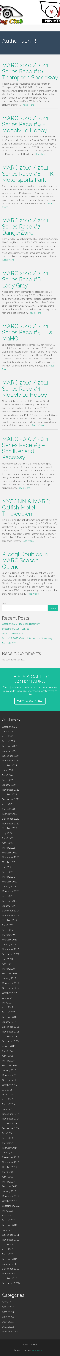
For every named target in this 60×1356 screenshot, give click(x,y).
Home (34, 1344)
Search (5, 602)
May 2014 (7, 1133)
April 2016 (7, 1055)
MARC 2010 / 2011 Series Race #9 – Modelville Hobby (25, 124)
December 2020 (10, 891)
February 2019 (9, 939)
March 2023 (8, 808)
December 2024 (10, 755)
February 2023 (9, 813)
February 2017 (9, 1017)
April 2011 (7, 1249)
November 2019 (10, 915)
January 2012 (9, 1229)
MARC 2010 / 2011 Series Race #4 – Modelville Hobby (25, 388)
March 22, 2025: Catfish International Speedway (27, 638)
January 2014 (9, 1152)
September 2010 (11, 1283)
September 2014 (11, 1128)
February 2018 (9, 973)
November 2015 (10, 1079)
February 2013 (9, 1186)
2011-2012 (8, 1307)
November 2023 (10, 789)
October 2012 (9, 1200)
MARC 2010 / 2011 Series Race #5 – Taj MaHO (27, 332)
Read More (28, 104)
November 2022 (10, 823)
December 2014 (10, 1113)
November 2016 (10, 1031)
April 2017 (7, 1007)
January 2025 (9, 750)
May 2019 (7, 925)
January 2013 (9, 1191)
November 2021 (10, 857)
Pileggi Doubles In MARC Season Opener (25, 560)
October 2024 (9, 765)
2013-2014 (8, 1316)
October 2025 (9, 726)
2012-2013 (8, 1312)
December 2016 (10, 1026)
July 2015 (7, 1089)
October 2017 (9, 992)
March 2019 (8, 934)
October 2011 (9, 1244)
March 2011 (8, 1254)
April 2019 (7, 929)
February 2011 (9, 1258)
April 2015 (7, 1099)
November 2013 (10, 1162)
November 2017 (10, 987)
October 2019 (9, 920)
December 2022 (10, 818)
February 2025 (9, 745)
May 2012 (7, 1210)
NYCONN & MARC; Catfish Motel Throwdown (26, 507)
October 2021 (9, 862)
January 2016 (9, 1070)
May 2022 (7, 838)
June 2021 (7, 867)
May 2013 (7, 1171)
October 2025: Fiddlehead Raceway (21, 623)
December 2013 (10, 1157)
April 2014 (7, 1137)
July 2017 (7, 997)
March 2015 (8, 1104)
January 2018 (9, 978)
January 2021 (9, 886)
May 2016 (7, 1050)
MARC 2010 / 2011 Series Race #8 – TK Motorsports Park (27, 173)
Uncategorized (10, 1331)
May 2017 (7, 1002)
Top (25, 1344)
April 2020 (7, 896)
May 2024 (7, 775)
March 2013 (8, 1181)
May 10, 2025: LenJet (13, 633)
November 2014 (10, 1118)
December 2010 (10, 1268)
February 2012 (9, 1225)
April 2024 (7, 779)
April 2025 (7, 736)
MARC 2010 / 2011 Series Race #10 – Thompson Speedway (30, 71)
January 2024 (9, 784)
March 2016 (8, 1060)
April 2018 (7, 963)
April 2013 (7, 1176)
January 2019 (9, 944)
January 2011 (9, 1263)
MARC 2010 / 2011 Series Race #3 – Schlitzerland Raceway (25, 448)
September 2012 (11, 1205)
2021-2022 (8, 1326)
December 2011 (10, 1234)
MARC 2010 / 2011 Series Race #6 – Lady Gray (25, 279)
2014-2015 (8, 1321)
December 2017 (10, 983)
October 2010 (9, 1278)
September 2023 (11, 799)
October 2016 (9, 1036)
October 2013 (9, 1166)
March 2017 (8, 1012)
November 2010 (10, 1273)
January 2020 (9, 905)
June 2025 (7, 731)
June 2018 (7, 958)
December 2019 (10, 910)
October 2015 (9, 1084)
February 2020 (9, 900)
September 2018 (11, 954)
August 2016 (8, 1046)
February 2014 (9, 1147)
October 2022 (9, 828)
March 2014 (8, 1142)
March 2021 (8, 876)
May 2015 (7, 1094)
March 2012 (8, 1220)
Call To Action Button (30, 701)
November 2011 (10, 1239)
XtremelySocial (39, 1350)
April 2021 (7, 871)
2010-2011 (8, 1302)
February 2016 (9, 1065)
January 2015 (9, 1108)
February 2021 (9, 881)
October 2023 (9, 794)
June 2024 (7, 770)
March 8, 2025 (9, 643)
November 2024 (10, 760)
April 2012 (7, 1215)
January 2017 (9, 1021)
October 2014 (9, 1123)
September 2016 (11, 1041)
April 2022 (7, 842)
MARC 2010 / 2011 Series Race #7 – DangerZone (25, 226)
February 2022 (9, 852)
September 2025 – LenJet (15, 628)
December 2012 (10, 1196)
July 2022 (7, 833)
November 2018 (10, 949)
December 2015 (10, 1075)
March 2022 (8, 847)
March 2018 (8, 968)
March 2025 (8, 741)
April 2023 (7, 804)
